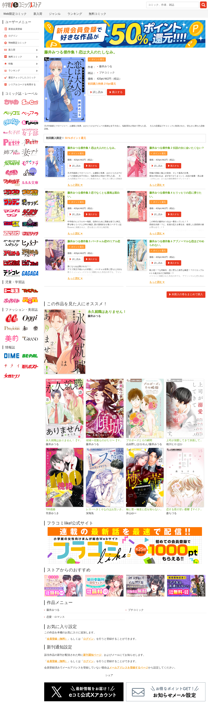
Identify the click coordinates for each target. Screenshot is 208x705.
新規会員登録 (15, 29)
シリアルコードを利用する (22, 84)
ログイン (88, 640)
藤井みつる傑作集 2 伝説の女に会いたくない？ (176, 149)
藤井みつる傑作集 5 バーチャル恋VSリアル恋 (93, 243)
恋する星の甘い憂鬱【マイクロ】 (185, 511)
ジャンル (55, 13)
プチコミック (107, 72)
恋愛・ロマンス (55, 618)
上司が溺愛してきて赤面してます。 (185, 442)
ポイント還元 (97, 59)
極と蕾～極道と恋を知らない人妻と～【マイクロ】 (145, 511)
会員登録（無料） (57, 640)
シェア (109, 677)
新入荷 (37, 13)
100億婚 (50, 511)
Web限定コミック (15, 13)
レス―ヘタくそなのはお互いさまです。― (105, 511)
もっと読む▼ (75, 186)
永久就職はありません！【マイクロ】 (64, 442)
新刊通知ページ (92, 656)
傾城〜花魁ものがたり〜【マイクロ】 (105, 442)
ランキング (74, 13)
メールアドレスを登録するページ (128, 669)
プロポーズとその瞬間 (139, 442)
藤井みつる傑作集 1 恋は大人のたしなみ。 (92, 149)
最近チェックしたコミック (22, 77)
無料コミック (97, 13)
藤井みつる (105, 66)
